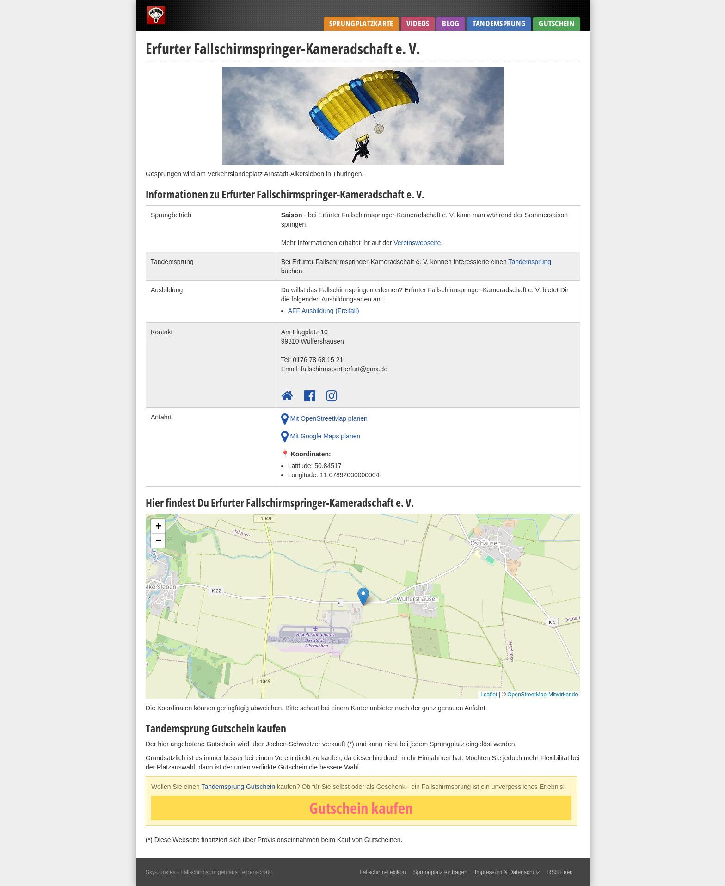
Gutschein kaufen (361, 808)
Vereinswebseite (417, 242)
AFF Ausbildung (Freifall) (323, 310)
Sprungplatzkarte (361, 23)
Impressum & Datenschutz (507, 872)
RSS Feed (560, 872)
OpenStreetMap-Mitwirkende (542, 694)
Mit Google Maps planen (321, 436)
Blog (450, 23)
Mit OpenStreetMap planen (324, 418)
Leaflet (488, 694)
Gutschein (557, 23)
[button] (363, 599)
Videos (418, 23)
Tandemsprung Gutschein (238, 786)
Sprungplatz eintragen (440, 872)
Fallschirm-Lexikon (382, 872)
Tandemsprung (499, 23)
